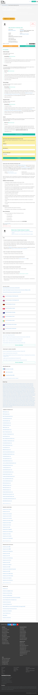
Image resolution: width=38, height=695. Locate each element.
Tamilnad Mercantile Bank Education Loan (9, 498)
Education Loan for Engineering (8, 551)
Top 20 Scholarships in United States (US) (10, 297)
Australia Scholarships (23, 632)
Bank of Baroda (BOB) (8, 372)
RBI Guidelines (5, 615)
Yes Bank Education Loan (7, 467)
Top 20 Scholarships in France (9, 317)
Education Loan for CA (6, 555)
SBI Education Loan (6, 411)
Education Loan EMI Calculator (7, 595)
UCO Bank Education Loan (7, 456)
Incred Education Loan (6, 447)
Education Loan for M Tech (7, 560)
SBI (9, 247)
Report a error (28, 671)
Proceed (19, 157)
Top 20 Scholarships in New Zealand (9, 325)
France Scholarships (22, 636)
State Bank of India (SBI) (8, 369)
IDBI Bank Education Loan (7, 449)
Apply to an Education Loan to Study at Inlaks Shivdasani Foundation (22, 234)
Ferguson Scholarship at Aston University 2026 (10, 353)
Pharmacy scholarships (10, 388)
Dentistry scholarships (23, 388)
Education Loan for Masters (7, 564)
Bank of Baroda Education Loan (8, 416)
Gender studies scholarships (31, 391)
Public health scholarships (31, 388)
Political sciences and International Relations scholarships (18, 391)
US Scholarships (22, 628)
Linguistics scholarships (6, 392)
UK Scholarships (22, 629)
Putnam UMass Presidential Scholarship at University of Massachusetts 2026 (15, 360)
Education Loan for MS (6, 553)
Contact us (2, 673)
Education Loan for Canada (7, 509)
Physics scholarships (27, 392)
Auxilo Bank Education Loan (23, 652)
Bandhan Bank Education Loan (7, 474)
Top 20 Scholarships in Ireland (9, 321)
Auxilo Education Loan (6, 436)
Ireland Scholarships (22, 635)
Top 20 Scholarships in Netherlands (9, 329)
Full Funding (22, 30)
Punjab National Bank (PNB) (8, 375)
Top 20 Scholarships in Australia (9, 313)
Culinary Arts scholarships (14, 400)
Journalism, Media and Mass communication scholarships (11, 397)
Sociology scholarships (13, 392)
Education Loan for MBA (6, 546)
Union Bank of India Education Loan (8, 434)
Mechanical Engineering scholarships (21, 383)
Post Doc (14, 30)
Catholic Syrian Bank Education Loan (8, 496)
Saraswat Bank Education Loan (7, 460)
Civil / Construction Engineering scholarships (9, 383)
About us (2, 668)
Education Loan (5, 588)
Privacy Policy (15, 668)
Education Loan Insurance (7, 617)
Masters (9, 30)
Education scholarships (29, 396)
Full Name (5, 143)
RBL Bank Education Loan (7, 483)
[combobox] (19, 154)
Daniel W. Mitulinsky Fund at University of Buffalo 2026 (11, 287)
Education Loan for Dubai (7, 533)
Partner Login (28, 667)
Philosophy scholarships (16, 401)
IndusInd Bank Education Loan (7, 469)
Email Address (5, 148)
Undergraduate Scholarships (6, 636)
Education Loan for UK (6, 511)
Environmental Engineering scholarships (25, 387)
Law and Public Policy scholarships (26, 395)
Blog (2, 669)
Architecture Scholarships (5, 629)
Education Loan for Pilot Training (8, 575)
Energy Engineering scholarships (14, 387)
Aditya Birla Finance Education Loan (8, 494)
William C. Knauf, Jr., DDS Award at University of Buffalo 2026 (12, 340)
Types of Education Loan (7, 613)
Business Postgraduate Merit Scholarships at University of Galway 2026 (14, 351)
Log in (30, 1)
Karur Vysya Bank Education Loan (8, 478)
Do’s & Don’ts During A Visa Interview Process (10, 608)
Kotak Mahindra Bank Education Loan (8, 454)
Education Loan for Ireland (7, 522)
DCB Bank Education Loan (7, 489)
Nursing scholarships (17, 388)
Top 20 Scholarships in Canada (9, 309)
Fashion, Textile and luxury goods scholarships (26, 397)
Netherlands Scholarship (23, 639)
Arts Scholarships (4, 628)
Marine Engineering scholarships (7, 406)
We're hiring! (3, 667)
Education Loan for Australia (7, 513)
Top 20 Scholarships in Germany (9, 305)
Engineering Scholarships (5, 632)
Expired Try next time (33, 24)
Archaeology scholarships (12, 405)
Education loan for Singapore (7, 529)
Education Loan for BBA (6, 566)
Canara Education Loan (23, 648)
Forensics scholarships (22, 404)
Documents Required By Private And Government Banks (11, 597)
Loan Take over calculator (5, 661)
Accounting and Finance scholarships (22, 405)
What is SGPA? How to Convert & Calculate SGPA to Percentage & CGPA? (14, 606)
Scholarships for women (5, 642)
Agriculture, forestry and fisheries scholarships (18, 396)
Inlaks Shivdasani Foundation (25, 167)
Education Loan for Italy (6, 527)
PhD (12, 30)
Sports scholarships (28, 404)
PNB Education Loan (6, 427)
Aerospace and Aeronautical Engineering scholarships (22, 386)
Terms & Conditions (16, 667)
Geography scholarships (6, 391)
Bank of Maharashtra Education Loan (8, 438)
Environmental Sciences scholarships (16, 395)
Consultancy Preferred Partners (30, 670)
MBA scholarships (4, 635)
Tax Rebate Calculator (5, 662)
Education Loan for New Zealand (8, 520)
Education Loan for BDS (6, 571)
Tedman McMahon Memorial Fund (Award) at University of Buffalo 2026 (14, 342)
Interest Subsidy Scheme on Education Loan (9, 599)
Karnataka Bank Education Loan (8, 465)
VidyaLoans (21, 655)
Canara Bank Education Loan (7, 418)
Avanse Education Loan (6, 420)
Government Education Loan (7, 604)
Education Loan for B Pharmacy (8, 580)
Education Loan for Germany (7, 518)
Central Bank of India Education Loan (8, 440)
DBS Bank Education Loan (7, 487)
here (25, 166)
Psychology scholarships (20, 392)
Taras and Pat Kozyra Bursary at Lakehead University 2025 (12, 292)
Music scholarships (22, 401)
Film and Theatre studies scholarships (23, 400)
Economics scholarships (30, 405)
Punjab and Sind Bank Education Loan (9, 476)
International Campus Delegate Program (30, 669)
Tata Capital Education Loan (7, 458)
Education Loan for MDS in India (8, 573)
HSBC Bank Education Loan (7, 485)
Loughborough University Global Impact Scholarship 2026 (12, 358)
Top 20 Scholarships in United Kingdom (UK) (11, 301)
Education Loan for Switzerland (8, 531)
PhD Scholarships (4, 639)
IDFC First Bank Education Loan (7, 445)
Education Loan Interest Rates (7, 593)
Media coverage (16, 669)
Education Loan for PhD (6, 562)
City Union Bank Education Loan (8, 480)
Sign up (33, 1)
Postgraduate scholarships (5, 643)
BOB (11, 247)
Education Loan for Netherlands (8, 538)
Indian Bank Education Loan (7, 429)
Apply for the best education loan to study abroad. (19, 248)
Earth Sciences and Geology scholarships (12, 404)
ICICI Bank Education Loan (7, 425)
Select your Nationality (7, 152)
